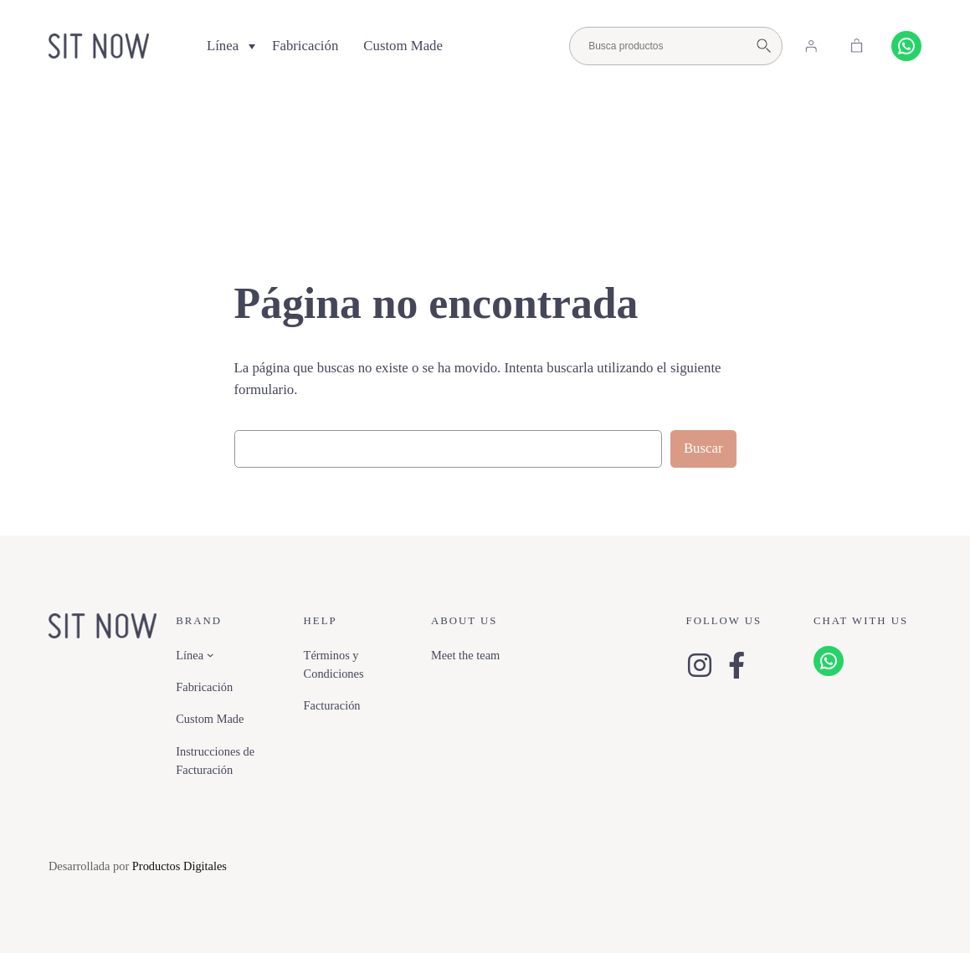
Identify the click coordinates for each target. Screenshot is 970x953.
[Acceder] (811, 46)
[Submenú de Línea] (210, 654)
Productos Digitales (179, 866)
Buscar (703, 448)
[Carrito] (857, 46)
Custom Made (403, 46)
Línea (223, 46)
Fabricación (305, 46)
